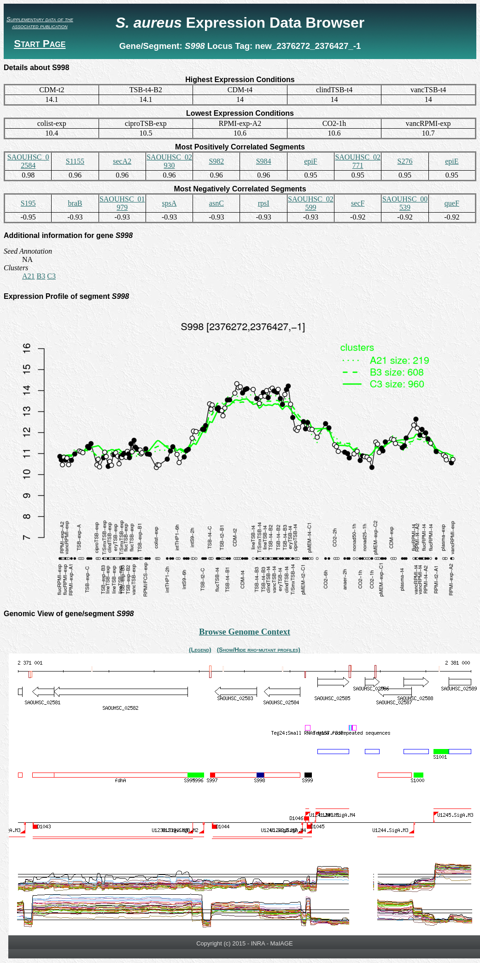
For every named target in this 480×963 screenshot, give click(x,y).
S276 (405, 161)
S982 (216, 161)
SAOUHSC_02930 (169, 161)
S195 (28, 203)
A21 (28, 276)
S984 (263, 161)
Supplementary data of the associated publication (39, 23)
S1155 (75, 161)
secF (357, 203)
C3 (51, 276)
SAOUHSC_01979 (122, 203)
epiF (310, 161)
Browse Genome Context (244, 631)
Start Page (39, 43)
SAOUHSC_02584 (28, 161)
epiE (451, 161)
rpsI (263, 203)
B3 (41, 276)
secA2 (122, 161)
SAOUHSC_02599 (311, 203)
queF (452, 203)
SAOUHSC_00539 (405, 203)
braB (75, 203)
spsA (169, 203)
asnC (216, 203)
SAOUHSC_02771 (357, 161)
